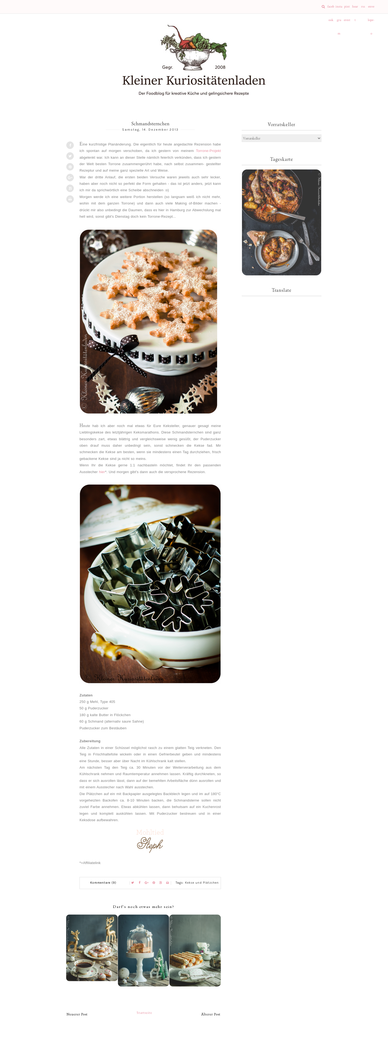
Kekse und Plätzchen (202, 883)
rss (363, 6)
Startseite (144, 1012)
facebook (330, 8)
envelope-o (371, 8)
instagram (338, 8)
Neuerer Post (77, 1014)
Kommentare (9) (103, 883)
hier (102, 472)
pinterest (347, 8)
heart (355, 8)
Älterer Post (210, 1014)
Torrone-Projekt (208, 151)
